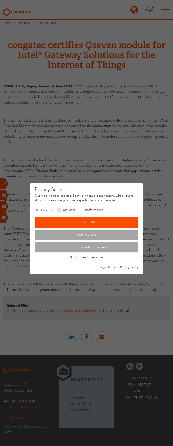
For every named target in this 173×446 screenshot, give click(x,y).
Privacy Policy (129, 267)
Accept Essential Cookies (86, 247)
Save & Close (86, 235)
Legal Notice (109, 267)
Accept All (86, 222)
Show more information (86, 257)
